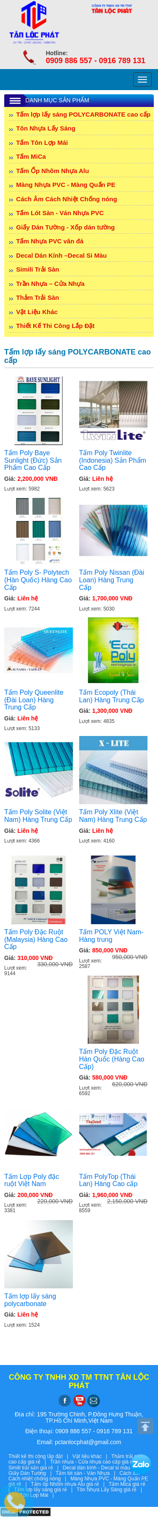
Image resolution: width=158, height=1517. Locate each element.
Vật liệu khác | (91, 1456)
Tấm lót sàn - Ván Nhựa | (88, 1473)
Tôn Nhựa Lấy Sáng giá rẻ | (111, 1490)
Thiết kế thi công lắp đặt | (40, 1456)
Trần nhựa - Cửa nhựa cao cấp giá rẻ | (96, 1462)
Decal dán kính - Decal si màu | (101, 1468)
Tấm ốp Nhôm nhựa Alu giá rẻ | (70, 1484)
